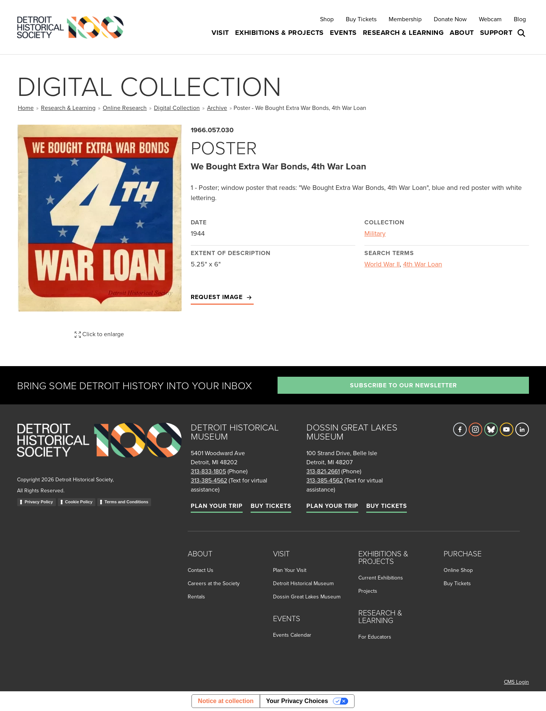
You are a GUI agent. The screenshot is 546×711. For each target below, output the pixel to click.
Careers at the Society (214, 583)
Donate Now (450, 19)
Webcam (490, 19)
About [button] (462, 33)
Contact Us (200, 570)
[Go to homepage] (99, 448)
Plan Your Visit (289, 570)
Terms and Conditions (126, 502)
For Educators (374, 637)
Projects (367, 591)
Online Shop (458, 570)
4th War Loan (422, 264)
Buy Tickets (361, 19)
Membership (405, 19)
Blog (520, 19)
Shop (327, 19)
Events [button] (343, 33)
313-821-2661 (323, 471)
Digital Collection (177, 107)
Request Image (222, 297)
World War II (382, 264)
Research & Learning (68, 107)
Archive (217, 107)
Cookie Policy (79, 502)
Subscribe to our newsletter (403, 385)
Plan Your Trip (217, 505)
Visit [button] (220, 33)
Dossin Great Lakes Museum (306, 596)
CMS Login (516, 682)
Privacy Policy (39, 502)
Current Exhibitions (380, 577)
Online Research (125, 107)
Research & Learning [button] (403, 33)
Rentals (196, 596)
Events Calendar (292, 635)
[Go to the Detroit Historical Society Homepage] (73, 27)
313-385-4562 (209, 480)
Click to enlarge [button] (99, 334)
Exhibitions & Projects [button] (279, 33)
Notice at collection (226, 701)
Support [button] (496, 33)
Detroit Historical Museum (303, 583)
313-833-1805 (208, 471)
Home (26, 107)
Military (375, 233)
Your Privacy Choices (297, 701)
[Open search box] (522, 33)
